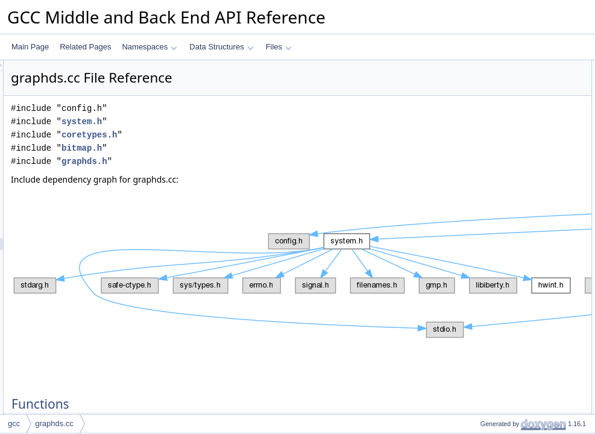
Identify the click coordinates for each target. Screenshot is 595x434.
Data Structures (221, 46)
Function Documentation (500, 279)
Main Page (30, 46)
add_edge (486, 106)
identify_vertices (496, 120)
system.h (232, 121)
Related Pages (85, 46)
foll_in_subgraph (496, 160)
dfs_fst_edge (491, 173)
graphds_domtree (498, 266)
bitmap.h (232, 148)
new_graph (488, 93)
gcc (14, 423)
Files (279, 46)
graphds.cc (54, 423)
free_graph (487, 239)
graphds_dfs (490, 199)
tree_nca (484, 252)
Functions (476, 67)
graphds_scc (490, 213)
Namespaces (149, 46)
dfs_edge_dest (494, 146)
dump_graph (490, 80)
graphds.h (235, 161)
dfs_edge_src (492, 133)
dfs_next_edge (494, 186)
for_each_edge (494, 226)
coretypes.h (240, 134)
